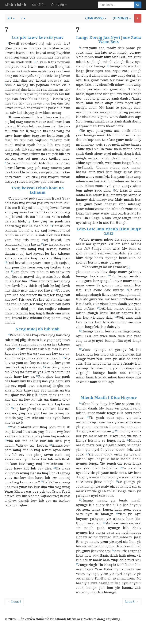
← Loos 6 (14, 601)
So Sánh (38, 4)
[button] (11, 18)
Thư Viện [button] (58, 4)
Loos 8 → (132, 601)
